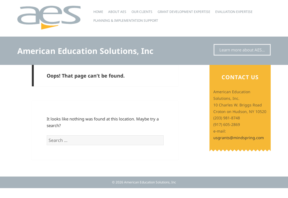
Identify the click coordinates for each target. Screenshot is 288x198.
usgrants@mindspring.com (238, 137)
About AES (117, 11)
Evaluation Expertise (234, 11)
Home (98, 11)
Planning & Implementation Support (125, 20)
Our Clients (142, 11)
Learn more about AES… (242, 50)
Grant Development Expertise (184, 11)
